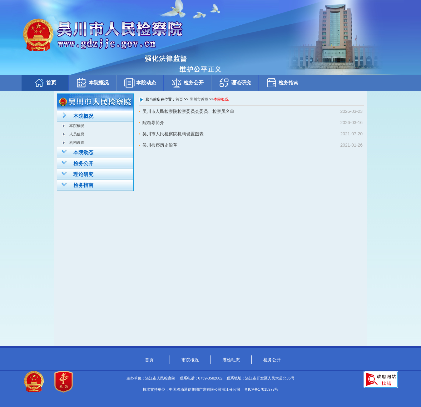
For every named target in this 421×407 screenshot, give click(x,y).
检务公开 (187, 82)
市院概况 (190, 359)
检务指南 (282, 82)
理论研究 (235, 82)
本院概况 (92, 82)
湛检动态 (231, 359)
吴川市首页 (199, 99)
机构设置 (76, 142)
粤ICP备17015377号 (261, 389)
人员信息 (76, 134)
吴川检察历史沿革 (159, 145)
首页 (45, 82)
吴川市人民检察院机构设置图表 (173, 133)
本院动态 (140, 82)
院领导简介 (153, 122)
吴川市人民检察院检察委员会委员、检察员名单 (188, 111)
